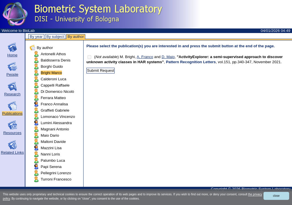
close (276, 195)
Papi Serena (51, 167)
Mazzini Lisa (51, 148)
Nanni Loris (50, 154)
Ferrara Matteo (53, 98)
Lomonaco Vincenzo (58, 116)
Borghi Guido (52, 66)
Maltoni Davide (53, 142)
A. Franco (145, 57)
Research (12, 94)
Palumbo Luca (53, 160)
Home (12, 55)
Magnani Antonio (55, 129)
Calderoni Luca (53, 79)
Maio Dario (50, 135)
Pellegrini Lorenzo (56, 173)
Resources (12, 133)
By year (36, 36)
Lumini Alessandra (56, 123)
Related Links (12, 152)
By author (76, 36)
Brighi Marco (51, 73)
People (13, 74)
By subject (55, 36)
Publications (12, 113)
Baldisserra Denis (55, 60)
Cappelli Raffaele (55, 85)
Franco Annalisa (54, 104)
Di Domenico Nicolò (57, 91)
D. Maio (168, 57)
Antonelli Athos (53, 54)
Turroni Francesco (56, 179)
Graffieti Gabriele (55, 110)
